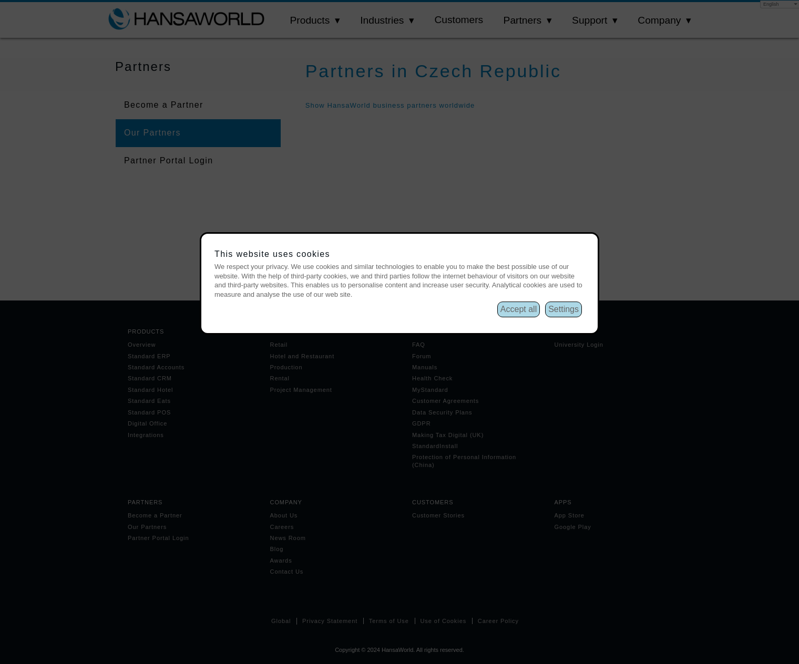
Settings (563, 309)
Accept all (518, 309)
